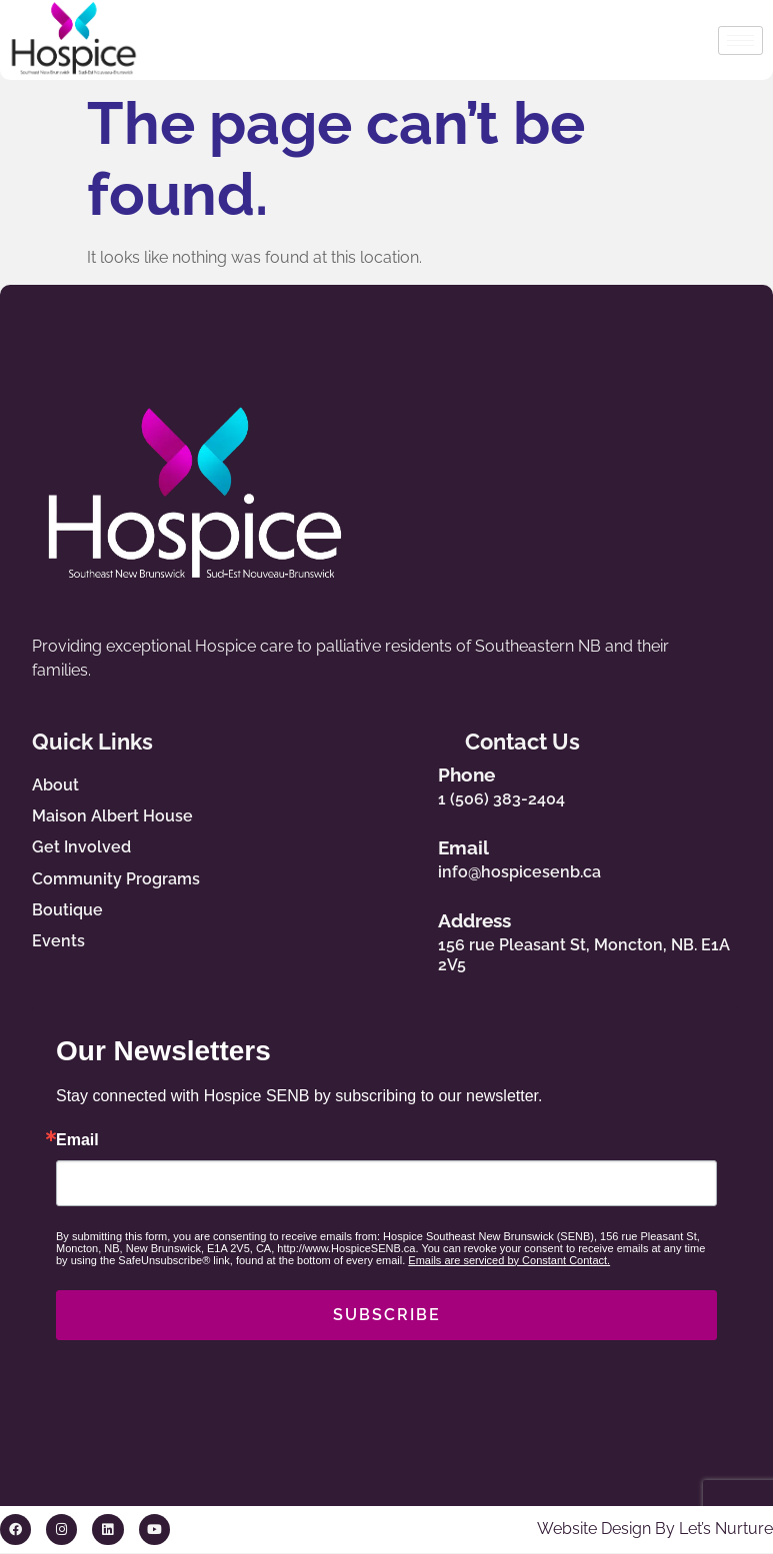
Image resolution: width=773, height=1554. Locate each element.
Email (484, 848)
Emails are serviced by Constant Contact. (509, 1261)
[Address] (423, 938)
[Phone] (423, 782)
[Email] (423, 855)
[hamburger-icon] (740, 40)
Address (495, 921)
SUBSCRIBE (387, 1315)
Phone (487, 774)
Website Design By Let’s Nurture (655, 1529)
